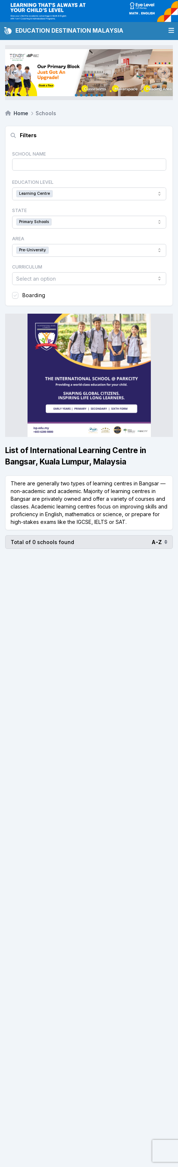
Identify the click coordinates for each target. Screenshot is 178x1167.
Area (18, 238)
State (19, 210)
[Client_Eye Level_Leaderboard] (89, 11)
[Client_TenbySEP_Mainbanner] (89, 72)
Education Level (33, 182)
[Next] (163, 72)
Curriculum (27, 267)
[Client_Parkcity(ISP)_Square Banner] (89, 375)
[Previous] (14, 72)
